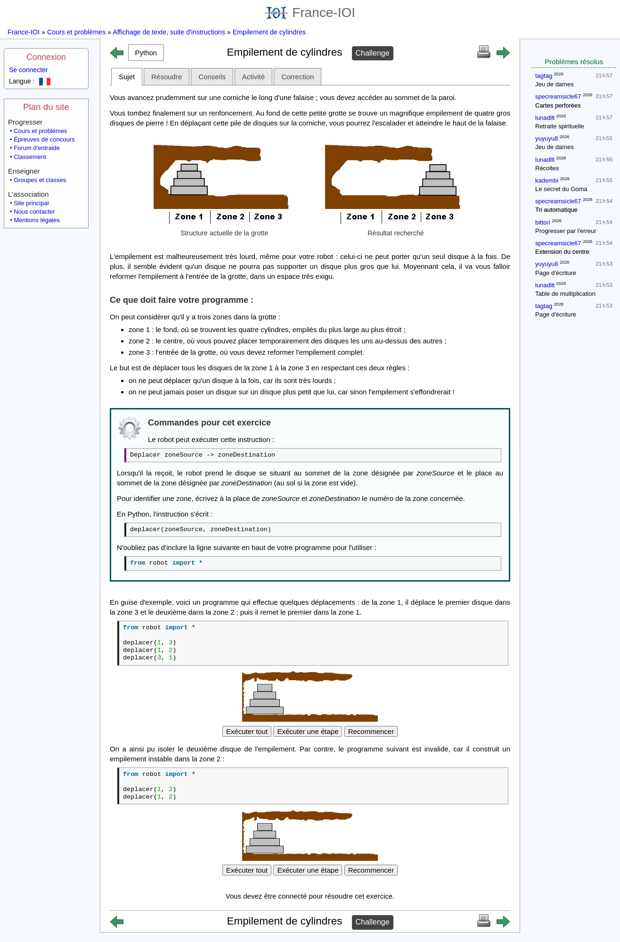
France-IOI (310, 12)
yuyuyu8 (546, 138)
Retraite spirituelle (559, 126)
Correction (297, 77)
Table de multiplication (565, 293)
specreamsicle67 (558, 96)
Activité (253, 77)
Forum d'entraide (37, 147)
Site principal (31, 203)
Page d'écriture (555, 272)
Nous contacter (34, 211)
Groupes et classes (40, 179)
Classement (30, 156)
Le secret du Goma (561, 188)
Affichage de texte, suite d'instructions (169, 32)
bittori (542, 222)
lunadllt (545, 117)
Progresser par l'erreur (565, 230)
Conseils (212, 77)
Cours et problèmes (76, 32)
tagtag (543, 75)
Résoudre (166, 77)
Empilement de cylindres (269, 32)
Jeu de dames (554, 84)
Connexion (46, 57)
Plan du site (46, 107)
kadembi (546, 180)
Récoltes (547, 168)
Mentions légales (37, 220)
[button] (146, 52)
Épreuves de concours (44, 139)
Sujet (127, 77)
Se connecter (28, 70)
